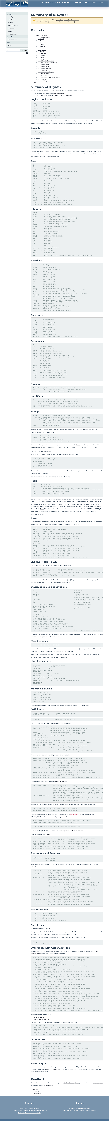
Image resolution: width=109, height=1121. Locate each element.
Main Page (11, 17)
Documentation (62, 5)
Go (22, 50)
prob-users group (98, 1078)
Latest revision (53, 22)
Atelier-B (39, 95)
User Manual (11, 19)
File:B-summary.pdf (58, 93)
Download (77, 5)
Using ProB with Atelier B (41, 1014)
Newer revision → (67, 22)
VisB (48, 830)
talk (62, 20)
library (78, 443)
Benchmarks (11, 28)
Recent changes (12, 39)
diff (37, 22)
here (50, 924)
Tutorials (10, 22)
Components (47, 5)
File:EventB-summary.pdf (53, 1065)
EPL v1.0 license (80, 1106)
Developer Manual (13, 25)
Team (101, 5)
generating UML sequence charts (73, 826)
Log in (9, 45)
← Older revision (43, 22)
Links (94, 5)
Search (26, 50)
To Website (21, 1108)
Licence (10, 31)
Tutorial (36, 1087)
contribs (66, 20)
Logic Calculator (12, 34)
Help (27, 53)
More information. (91, 1106)
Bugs (87, 5)
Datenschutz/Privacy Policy (33, 1108)
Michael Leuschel (48, 1081)
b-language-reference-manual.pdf (62, 95)
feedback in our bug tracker (71, 1078)
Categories (34, 1085)
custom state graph (60, 777)
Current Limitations (39, 1013)
